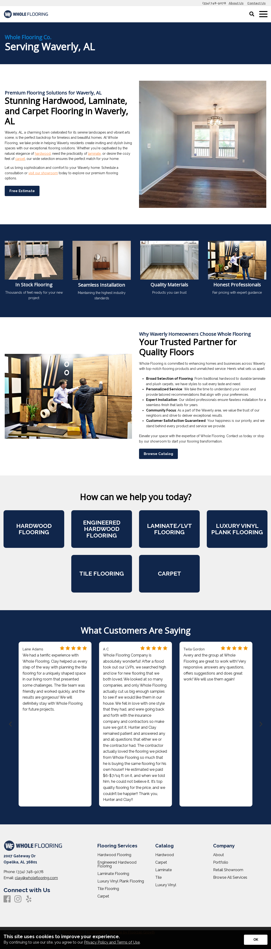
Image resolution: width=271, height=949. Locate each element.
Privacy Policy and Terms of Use (112, 942)
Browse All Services (230, 877)
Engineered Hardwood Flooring (116, 864)
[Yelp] (28, 899)
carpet (20, 159)
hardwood (43, 153)
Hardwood (164, 855)
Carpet (103, 896)
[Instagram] (17, 899)
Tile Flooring (108, 889)
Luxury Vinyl (165, 885)
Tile (158, 877)
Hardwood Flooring (114, 855)
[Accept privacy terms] (255, 940)
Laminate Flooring (113, 874)
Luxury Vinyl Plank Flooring (120, 881)
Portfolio (220, 862)
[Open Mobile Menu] (263, 14)
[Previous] (11, 724)
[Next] (260, 724)
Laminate (163, 870)
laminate (94, 153)
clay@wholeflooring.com (36, 878)
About (218, 855)
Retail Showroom (228, 870)
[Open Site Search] (251, 14)
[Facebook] (7, 899)
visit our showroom (43, 173)
